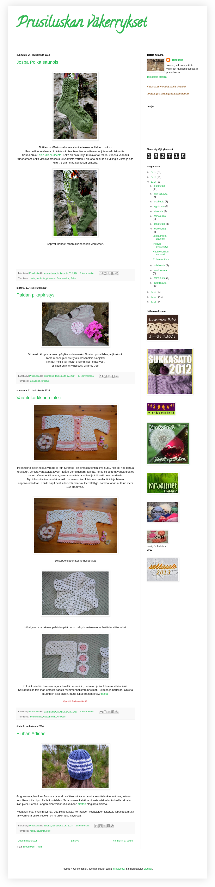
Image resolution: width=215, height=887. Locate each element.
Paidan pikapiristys (35, 295)
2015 (154, 177)
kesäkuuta (160, 223)
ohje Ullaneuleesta (50, 155)
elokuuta (159, 211)
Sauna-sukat (63, 278)
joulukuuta (159, 185)
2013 (154, 291)
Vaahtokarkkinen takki (39, 397)
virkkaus (45, 381)
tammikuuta (160, 282)
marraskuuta (160, 193)
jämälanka (35, 381)
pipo (48, 831)
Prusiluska (177, 60)
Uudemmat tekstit (27, 840)
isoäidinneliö (36, 716)
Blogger (148, 868)
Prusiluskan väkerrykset (82, 24)
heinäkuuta (160, 216)
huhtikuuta (160, 265)
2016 (154, 172)
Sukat (73, 278)
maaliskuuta (160, 270)
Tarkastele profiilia (157, 76)
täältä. (104, 693)
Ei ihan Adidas (31, 733)
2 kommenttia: (82, 825)
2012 (154, 296)
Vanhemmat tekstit (123, 840)
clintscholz (118, 868)
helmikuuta (160, 278)
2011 (154, 301)
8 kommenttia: (87, 273)
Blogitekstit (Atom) (33, 846)
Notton (82, 804)
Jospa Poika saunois (37, 62)
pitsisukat (51, 278)
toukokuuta (160, 228)
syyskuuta (159, 206)
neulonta (40, 278)
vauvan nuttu (49, 716)
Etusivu (75, 840)
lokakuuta (159, 201)
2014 (154, 181)
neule (32, 278)
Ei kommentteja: (86, 376)
